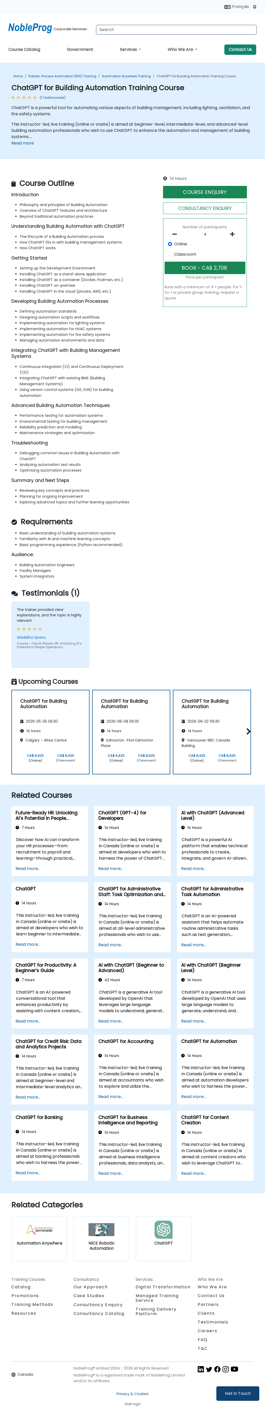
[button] (247, 731)
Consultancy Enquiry (98, 1305)
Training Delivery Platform (156, 1311)
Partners (208, 1304)
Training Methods (32, 1304)
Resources (23, 1313)
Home (18, 76)
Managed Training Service (157, 1298)
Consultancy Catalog (98, 1314)
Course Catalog (24, 49)
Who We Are (181, 49)
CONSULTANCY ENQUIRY (205, 208)
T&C (203, 1348)
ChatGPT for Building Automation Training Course (196, 76)
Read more (22, 143)
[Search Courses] (176, 30)
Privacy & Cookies (132, 1393)
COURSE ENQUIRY (205, 192)
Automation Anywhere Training (126, 76)
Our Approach (90, 1287)
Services (129, 49)
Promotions (25, 1296)
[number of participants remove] (176, 234)
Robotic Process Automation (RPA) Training (62, 76)
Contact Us (240, 49)
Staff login (132, 1404)
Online (180, 244)
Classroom (185, 254)
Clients (206, 1313)
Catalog (21, 1287)
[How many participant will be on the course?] (205, 234)
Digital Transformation (163, 1287)
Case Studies (88, 1296)
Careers (207, 1331)
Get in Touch (238, 1393)
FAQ (203, 1340)
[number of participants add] (234, 234)
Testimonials (213, 1322)
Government (80, 49)
